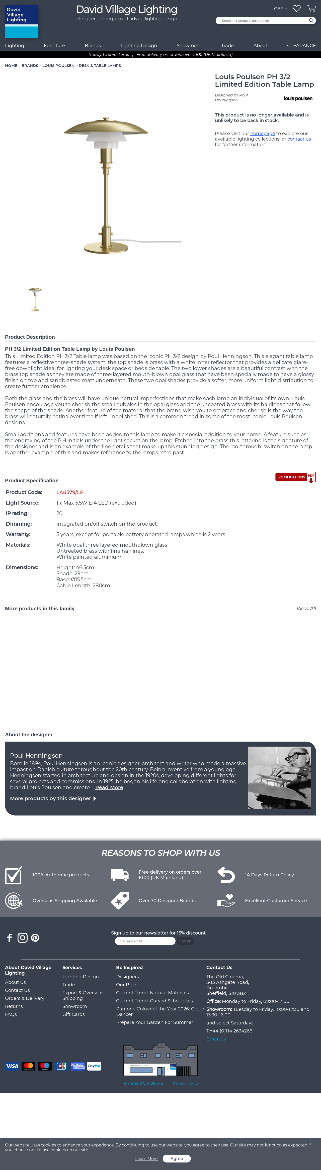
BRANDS (30, 65)
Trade (68, 985)
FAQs (11, 1014)
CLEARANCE (301, 45)
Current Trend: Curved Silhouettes (154, 1001)
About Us (15, 982)
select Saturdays (235, 1023)
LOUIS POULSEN (58, 65)
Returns (14, 1006)
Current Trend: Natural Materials (152, 993)
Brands (93, 45)
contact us (299, 139)
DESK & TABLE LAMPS (100, 65)
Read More (109, 787)
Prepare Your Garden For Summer (154, 1022)
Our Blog (126, 985)
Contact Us (17, 990)
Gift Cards (73, 1014)
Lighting (14, 45)
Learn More (146, 1158)
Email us (216, 1039)
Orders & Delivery (24, 998)
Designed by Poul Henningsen (231, 97)
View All (306, 609)
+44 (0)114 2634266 (231, 1031)
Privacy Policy (186, 1083)
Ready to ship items (109, 54)
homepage (262, 133)
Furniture (54, 45)
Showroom (189, 45)
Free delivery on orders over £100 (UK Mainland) (184, 54)
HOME (11, 65)
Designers (127, 977)
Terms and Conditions (142, 1083)
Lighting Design (80, 977)
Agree (177, 1158)
